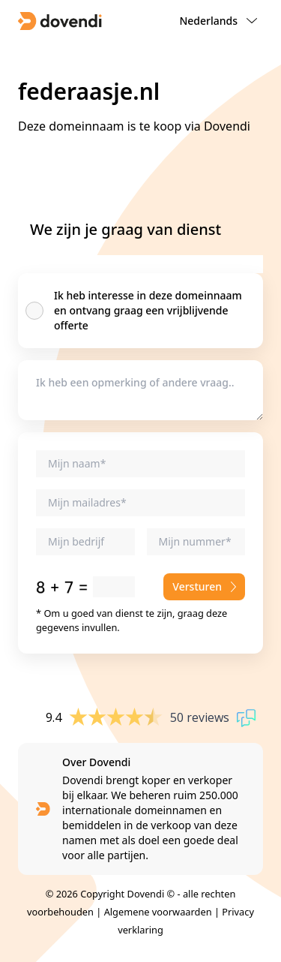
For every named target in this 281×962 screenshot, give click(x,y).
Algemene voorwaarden (158, 911)
